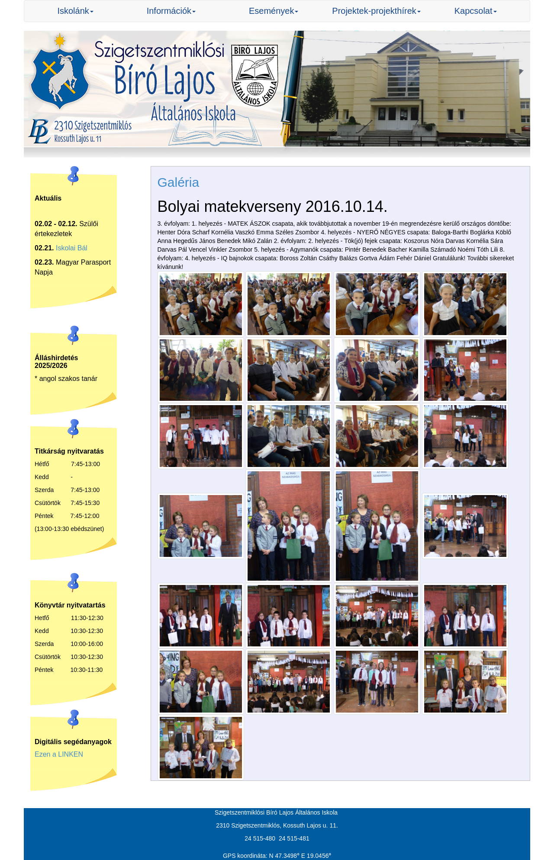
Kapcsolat (475, 11)
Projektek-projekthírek (376, 11)
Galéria (179, 182)
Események (274, 11)
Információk (171, 11)
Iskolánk (75, 11)
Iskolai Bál (71, 248)
